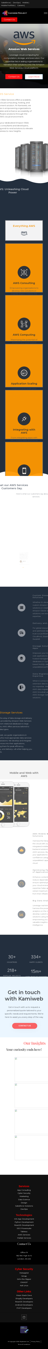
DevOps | (17, 3)
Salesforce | (6, 3)
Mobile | (26, 3)
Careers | (21, 5)
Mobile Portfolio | (8, 5)
